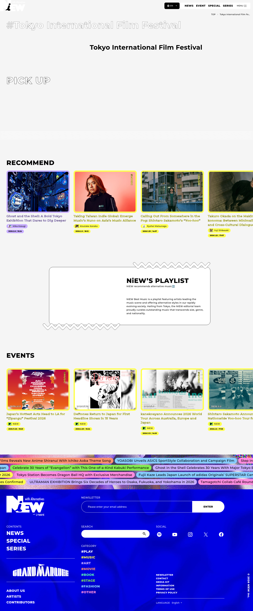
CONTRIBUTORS (20, 602)
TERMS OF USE (165, 589)
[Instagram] (190, 535)
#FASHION (90, 586)
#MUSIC (88, 557)
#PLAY (87, 551)
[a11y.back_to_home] (13, 7)
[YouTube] (175, 535)
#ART (86, 563)
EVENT (201, 5)
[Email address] (136, 507)
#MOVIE (88, 569)
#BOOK (87, 575)
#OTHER (88, 592)
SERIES (228, 5)
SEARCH (87, 526)
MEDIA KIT (162, 582)
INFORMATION (165, 585)
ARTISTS (13, 596)
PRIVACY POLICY (166, 592)
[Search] (115, 534)
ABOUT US (15, 591)
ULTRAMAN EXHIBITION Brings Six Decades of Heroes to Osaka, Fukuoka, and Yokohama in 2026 (113, 482)
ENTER (208, 506)
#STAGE (88, 580)
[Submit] (145, 534)
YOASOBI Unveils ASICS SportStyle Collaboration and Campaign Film (178, 461)
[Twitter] (205, 535)
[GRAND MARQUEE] (40, 570)
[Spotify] (159, 535)
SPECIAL (214, 5)
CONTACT (162, 578)
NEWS (189, 5)
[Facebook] (221, 535)
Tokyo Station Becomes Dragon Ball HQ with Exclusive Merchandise (76, 475)
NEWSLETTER (90, 497)
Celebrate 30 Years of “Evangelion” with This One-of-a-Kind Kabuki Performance (83, 468)
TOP (213, 14)
